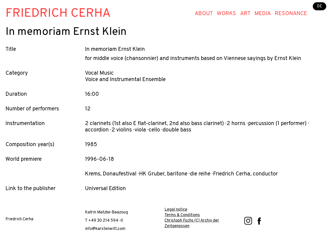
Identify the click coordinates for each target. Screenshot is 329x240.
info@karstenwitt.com (105, 229)
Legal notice (175, 209)
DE (319, 6)
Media (263, 13)
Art (245, 13)
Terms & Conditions (182, 215)
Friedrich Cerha (58, 14)
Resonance (291, 13)
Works (226, 13)
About (204, 13)
